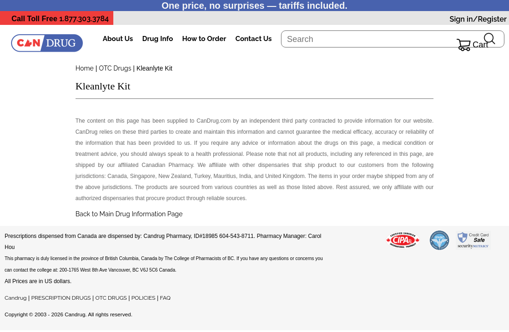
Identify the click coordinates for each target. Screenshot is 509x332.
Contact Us (253, 39)
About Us (118, 39)
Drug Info (157, 39)
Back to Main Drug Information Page (129, 214)
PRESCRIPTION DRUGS (61, 298)
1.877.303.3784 (84, 18)
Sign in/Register (478, 19)
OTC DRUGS (111, 298)
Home (85, 68)
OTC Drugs (115, 68)
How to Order (204, 39)
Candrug (16, 298)
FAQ (165, 298)
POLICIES (143, 298)
